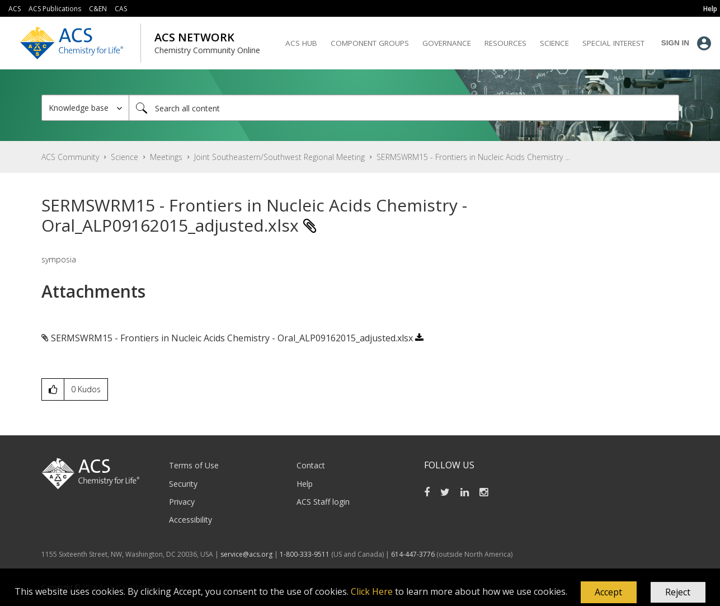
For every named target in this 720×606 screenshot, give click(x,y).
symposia (58, 259)
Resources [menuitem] (505, 43)
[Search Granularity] (85, 107)
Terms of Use (194, 465)
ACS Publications (55, 8)
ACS (14, 8)
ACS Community (70, 157)
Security (183, 483)
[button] (609, 592)
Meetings (166, 157)
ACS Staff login (323, 501)
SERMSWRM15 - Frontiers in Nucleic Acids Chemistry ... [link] (473, 157)
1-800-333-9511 (305, 554)
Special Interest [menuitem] (613, 43)
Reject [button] (677, 592)
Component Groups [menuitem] (370, 43)
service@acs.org (246, 554)
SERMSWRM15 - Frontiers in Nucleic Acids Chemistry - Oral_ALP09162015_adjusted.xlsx (232, 338)
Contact (311, 465)
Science (124, 157)
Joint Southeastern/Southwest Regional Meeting (279, 157)
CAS (121, 8)
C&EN (98, 8)
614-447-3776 (413, 554)
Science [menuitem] (554, 43)
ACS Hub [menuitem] (301, 43)
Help (305, 483)
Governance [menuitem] (446, 43)
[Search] (404, 108)
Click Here (372, 591)
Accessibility (190, 519)
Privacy (182, 501)
